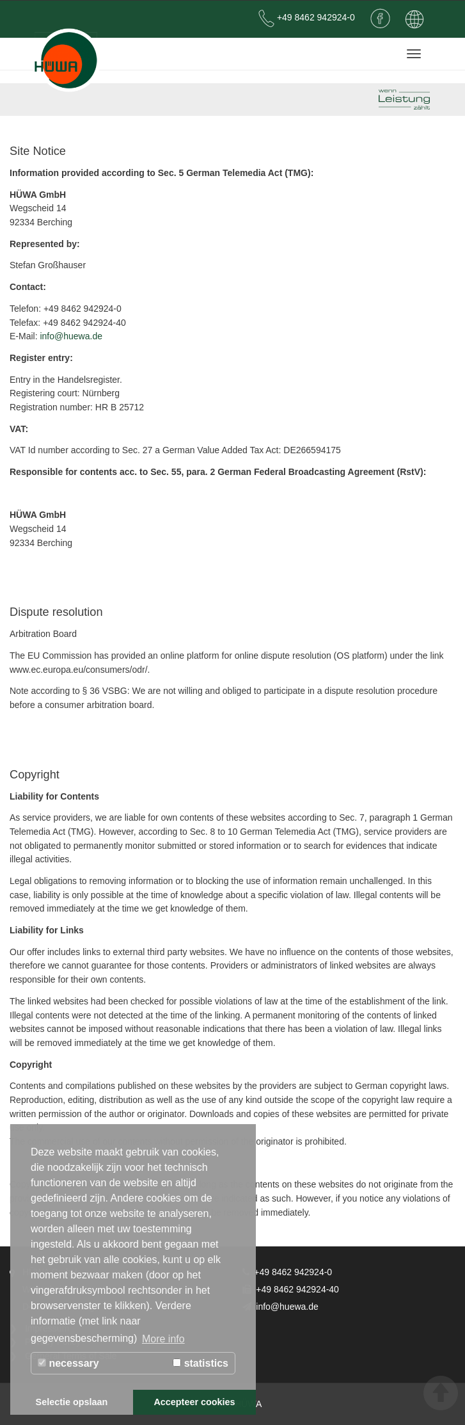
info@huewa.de (71, 336)
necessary (68, 1363)
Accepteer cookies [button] (194, 1402)
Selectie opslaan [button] (72, 1402)
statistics (200, 1363)
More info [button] (163, 1338)
